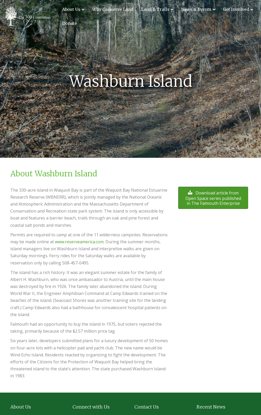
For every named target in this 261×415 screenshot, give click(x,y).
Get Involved (236, 9)
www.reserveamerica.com (79, 242)
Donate (69, 23)
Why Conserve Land (112, 9)
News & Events (196, 9)
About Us (71, 9)
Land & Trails (155, 9)
